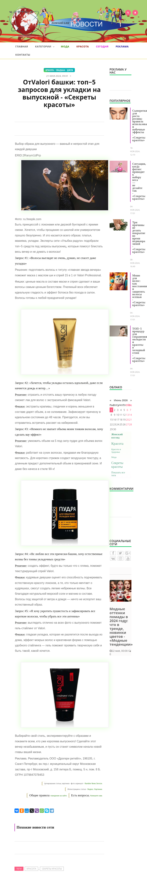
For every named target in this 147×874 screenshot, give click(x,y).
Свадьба (60, 70)
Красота (82, 46)
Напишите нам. (96, 796)
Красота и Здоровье (116, 450)
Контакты (22, 54)
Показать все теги (118, 474)
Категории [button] (44, 46)
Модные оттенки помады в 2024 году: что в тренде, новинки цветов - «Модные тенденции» (121, 626)
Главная (21, 46)
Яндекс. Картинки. (95, 789)
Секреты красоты (52, 868)
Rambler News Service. (94, 783)
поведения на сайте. (58, 796)
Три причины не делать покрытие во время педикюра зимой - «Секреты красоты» (138, 237)
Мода (65, 46)
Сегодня (102, 46)
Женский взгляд (117, 436)
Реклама (122, 46)
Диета (70, 70)
